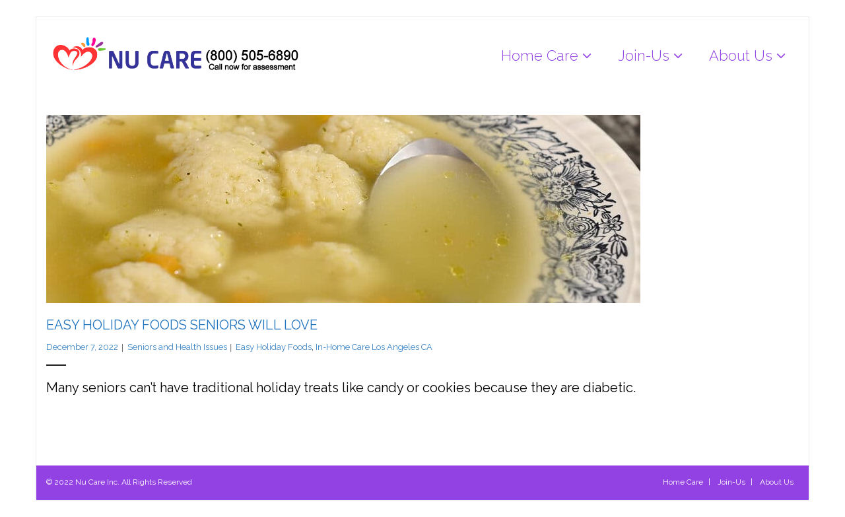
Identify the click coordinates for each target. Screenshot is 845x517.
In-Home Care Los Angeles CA (374, 347)
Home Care (683, 482)
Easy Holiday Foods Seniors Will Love (182, 325)
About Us (777, 482)
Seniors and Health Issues (177, 347)
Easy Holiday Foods (274, 347)
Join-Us (731, 482)
